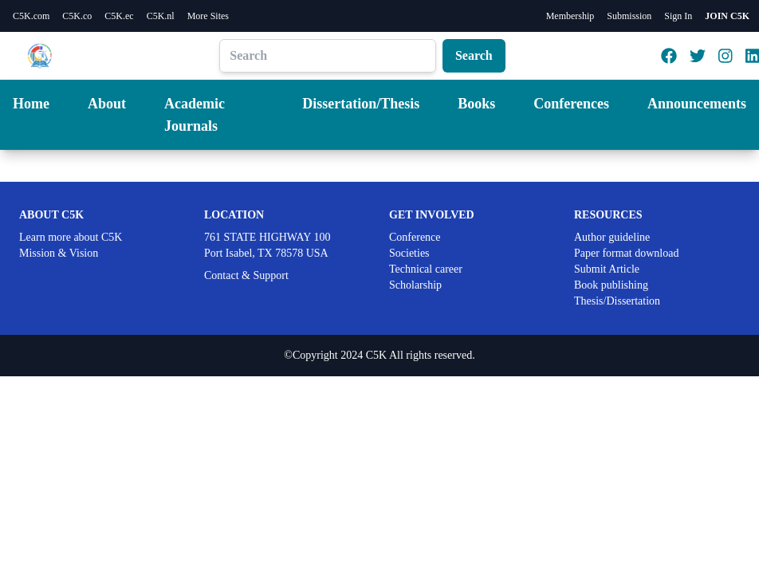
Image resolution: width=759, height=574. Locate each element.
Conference (415, 237)
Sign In (678, 16)
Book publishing (611, 285)
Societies (409, 253)
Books (476, 104)
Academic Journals (194, 115)
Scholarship (415, 285)
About (107, 104)
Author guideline (612, 237)
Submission (629, 16)
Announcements (696, 104)
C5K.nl (161, 16)
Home (31, 104)
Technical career (425, 269)
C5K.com (31, 16)
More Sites (208, 16)
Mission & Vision (58, 253)
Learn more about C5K (70, 237)
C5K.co (77, 16)
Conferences (571, 104)
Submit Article (606, 269)
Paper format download (626, 253)
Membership (570, 16)
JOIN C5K (727, 16)
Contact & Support (246, 275)
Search (474, 55)
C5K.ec (118, 16)
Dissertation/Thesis (360, 104)
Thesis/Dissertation (617, 301)
